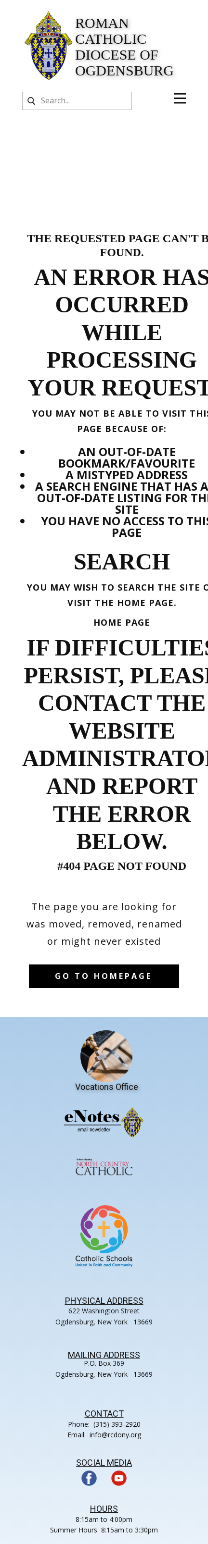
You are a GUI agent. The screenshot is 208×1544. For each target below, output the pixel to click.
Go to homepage (103, 976)
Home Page (121, 622)
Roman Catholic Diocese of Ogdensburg (124, 46)
